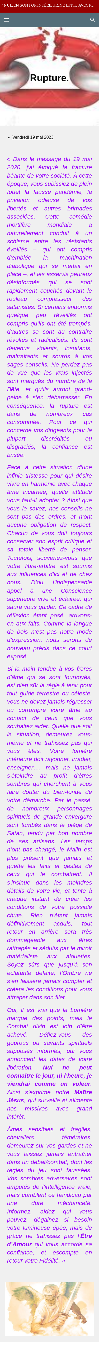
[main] (49, 76)
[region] (49, 6)
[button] (6, 20)
